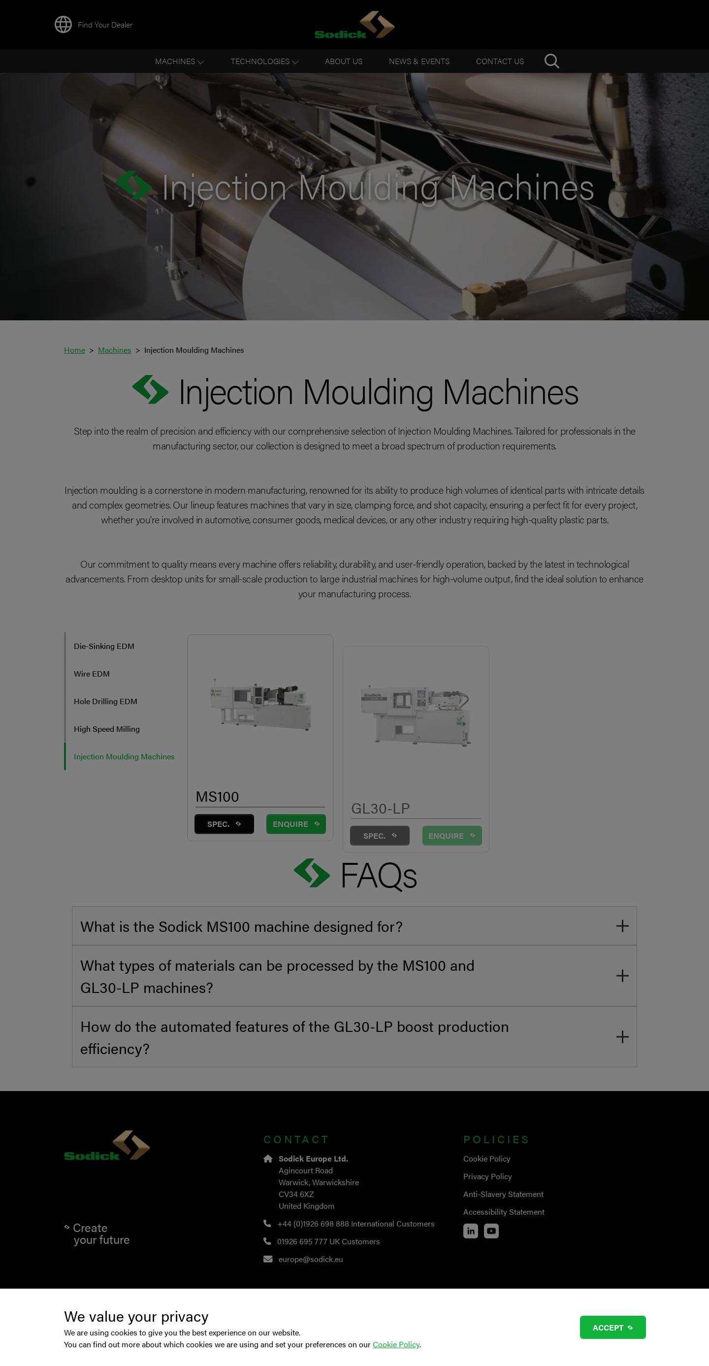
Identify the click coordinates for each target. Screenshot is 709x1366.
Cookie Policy (396, 1344)
